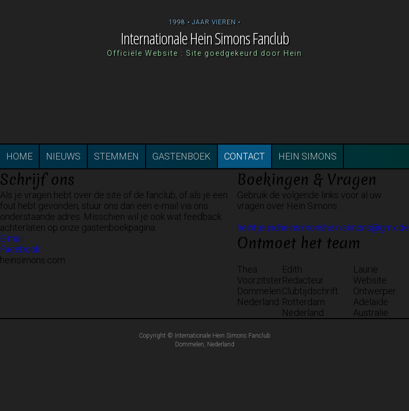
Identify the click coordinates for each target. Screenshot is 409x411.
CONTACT (244, 156)
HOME (19, 156)
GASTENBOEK (181, 156)
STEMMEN (116, 156)
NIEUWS (63, 156)
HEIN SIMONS (307, 156)
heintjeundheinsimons (280, 227)
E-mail (12, 238)
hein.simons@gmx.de (366, 227)
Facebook (20, 249)
